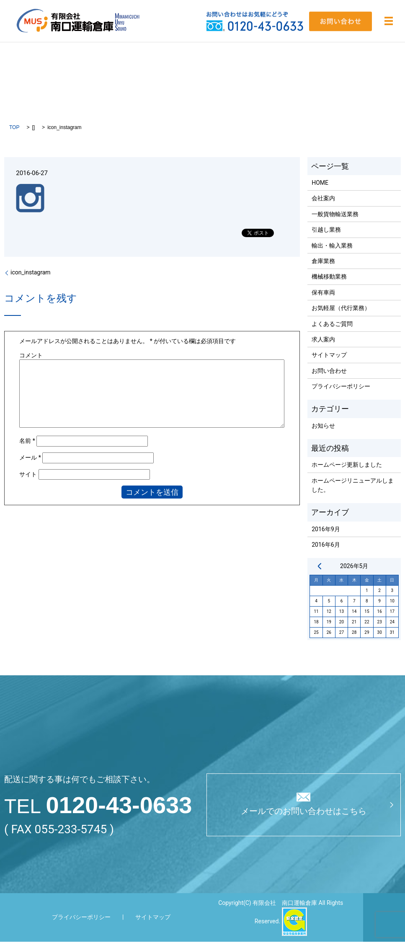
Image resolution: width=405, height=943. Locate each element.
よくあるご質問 (332, 324)
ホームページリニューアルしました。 (353, 486)
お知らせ (323, 427)
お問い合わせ (329, 372)
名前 (27, 442)
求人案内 (323, 340)
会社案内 (323, 199)
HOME (320, 184)
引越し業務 (326, 230)
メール (30, 458)
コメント (31, 356)
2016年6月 (326, 546)
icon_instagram (30, 273)
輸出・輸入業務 (332, 246)
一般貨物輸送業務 (335, 215)
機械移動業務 (329, 277)
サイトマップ (329, 356)
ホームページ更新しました (347, 465)
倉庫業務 (323, 262)
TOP (14, 129)
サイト (28, 475)
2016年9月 (326, 530)
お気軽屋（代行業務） (341, 309)
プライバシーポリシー (341, 387)
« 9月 (319, 567)
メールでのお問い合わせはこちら (303, 813)
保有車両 (323, 293)
